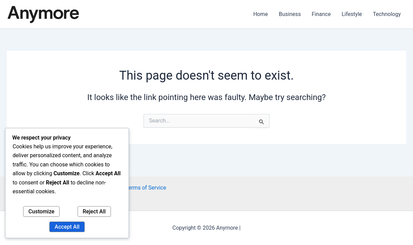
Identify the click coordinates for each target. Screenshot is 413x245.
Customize (41, 211)
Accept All (67, 227)
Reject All (94, 211)
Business (290, 14)
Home (260, 14)
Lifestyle (352, 14)
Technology (387, 14)
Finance (321, 14)
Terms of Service (145, 187)
